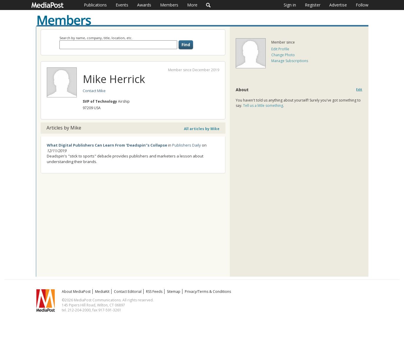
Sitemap (173, 291)
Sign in (290, 5)
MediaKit (102, 291)
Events (122, 5)
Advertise (338, 5)
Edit (359, 89)
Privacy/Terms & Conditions (208, 291)
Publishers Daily (186, 145)
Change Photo (283, 54)
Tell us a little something (263, 105)
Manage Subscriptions (289, 60)
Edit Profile (280, 49)
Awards (144, 5)
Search (208, 5)
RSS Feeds (154, 291)
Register (312, 5)
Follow (362, 5)
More (192, 5)
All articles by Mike (202, 129)
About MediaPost (76, 291)
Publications (95, 5)
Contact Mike (94, 90)
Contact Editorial (128, 291)
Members (169, 5)
